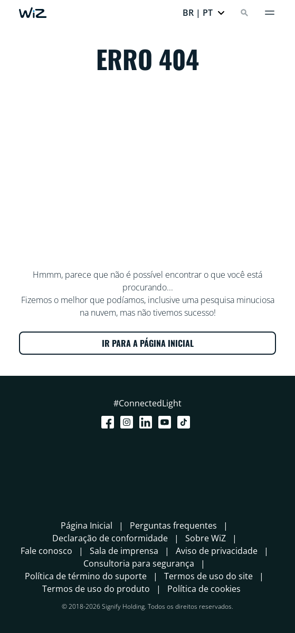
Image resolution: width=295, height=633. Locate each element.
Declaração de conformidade (110, 538)
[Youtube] (166, 422)
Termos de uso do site (208, 576)
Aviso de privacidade (217, 551)
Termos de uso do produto (96, 589)
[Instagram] (128, 422)
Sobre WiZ (205, 538)
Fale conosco (46, 551)
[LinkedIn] (147, 422)
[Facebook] (109, 422)
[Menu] (269, 12)
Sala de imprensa (124, 551)
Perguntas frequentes (173, 525)
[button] (204, 12)
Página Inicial (86, 525)
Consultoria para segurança (138, 563)
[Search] (244, 12)
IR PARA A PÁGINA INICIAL (148, 343)
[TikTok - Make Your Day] (185, 422)
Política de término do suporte (86, 576)
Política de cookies (204, 589)
